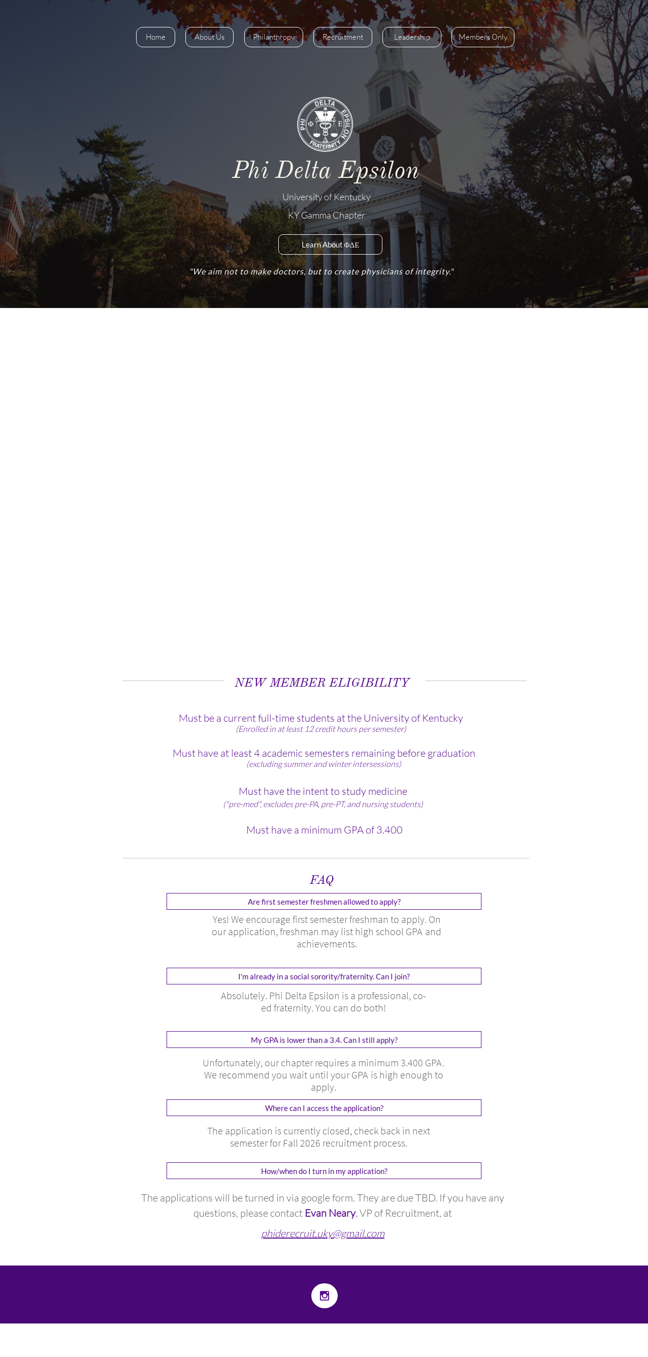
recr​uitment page (226, 475)
